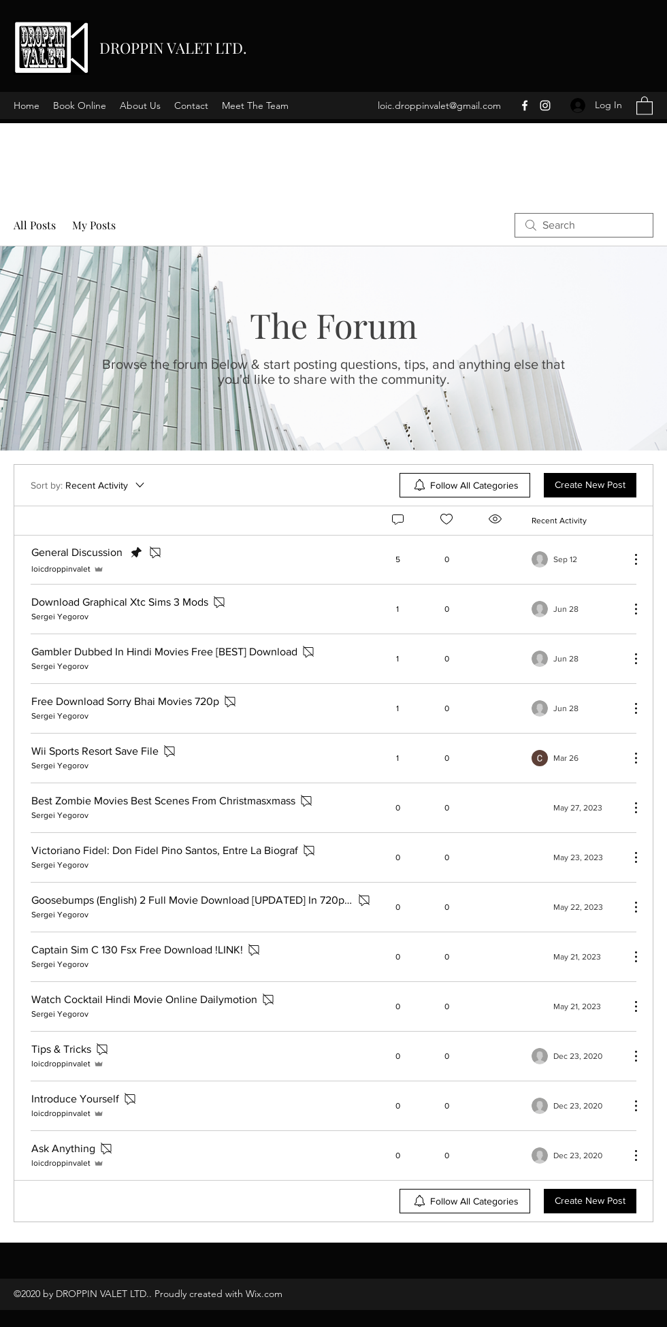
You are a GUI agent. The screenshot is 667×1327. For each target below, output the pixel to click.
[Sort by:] (88, 485)
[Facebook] (525, 105)
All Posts (35, 225)
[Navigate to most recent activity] (575, 559)
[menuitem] (465, 485)
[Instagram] (545, 105)
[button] (644, 105)
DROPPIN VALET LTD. (173, 47)
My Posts (94, 225)
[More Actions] (629, 559)
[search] (584, 225)
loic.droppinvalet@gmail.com (439, 105)
